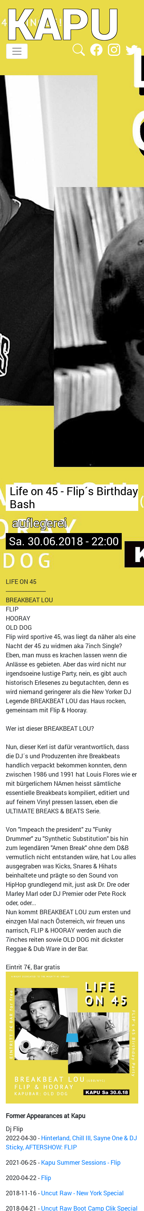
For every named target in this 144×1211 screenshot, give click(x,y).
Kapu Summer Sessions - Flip (81, 1162)
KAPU (62, 23)
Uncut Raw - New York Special (82, 1193)
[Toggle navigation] (17, 51)
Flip (46, 1178)
